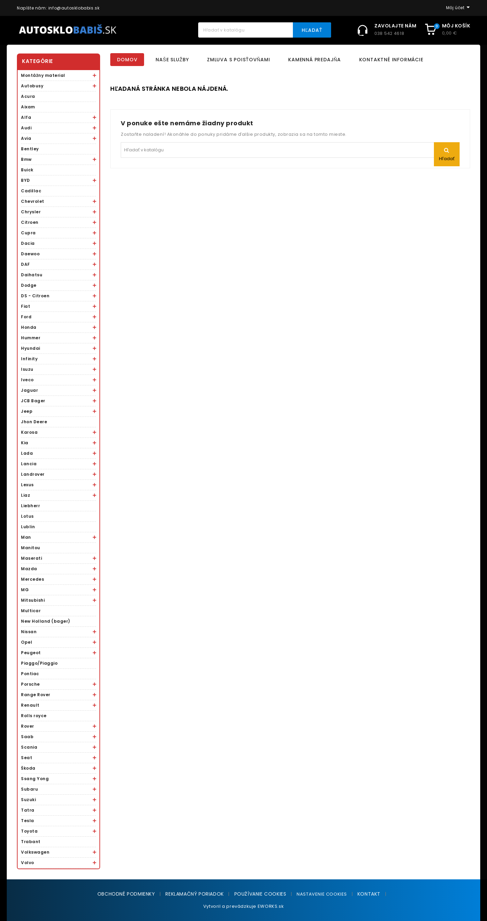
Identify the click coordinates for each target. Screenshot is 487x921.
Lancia (29, 464)
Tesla (27, 820)
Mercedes (32, 579)
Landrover (33, 474)
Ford (26, 317)
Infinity (29, 359)
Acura (28, 96)
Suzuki (28, 799)
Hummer (30, 338)
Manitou (30, 548)
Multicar (31, 611)
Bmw (26, 159)
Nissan (29, 632)
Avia (26, 138)
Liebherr (30, 506)
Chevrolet (32, 201)
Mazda (29, 569)
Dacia (28, 243)
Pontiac (30, 674)
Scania (29, 747)
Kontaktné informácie (391, 59)
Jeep (26, 411)
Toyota (29, 831)
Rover (27, 726)
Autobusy (32, 86)
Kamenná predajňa (314, 59)
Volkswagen (35, 852)
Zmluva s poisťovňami (238, 59)
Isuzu (27, 369)
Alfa (26, 117)
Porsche (30, 684)
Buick (27, 170)
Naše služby (172, 59)
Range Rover (35, 695)
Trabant (31, 841)
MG (25, 590)
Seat (26, 758)
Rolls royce (34, 716)
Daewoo (30, 254)
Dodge (29, 285)
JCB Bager (33, 401)
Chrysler (31, 212)
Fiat (25, 306)
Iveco (27, 380)
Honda (29, 327)
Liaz (25, 495)
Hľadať (312, 30)
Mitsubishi (33, 600)
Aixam (28, 107)
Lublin (28, 527)
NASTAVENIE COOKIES (322, 894)
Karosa (29, 432)
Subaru (29, 789)
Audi (26, 128)
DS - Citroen (35, 296)
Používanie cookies (260, 894)
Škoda (28, 768)
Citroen (30, 222)
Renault (30, 705)
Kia (24, 443)
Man (26, 537)
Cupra (28, 233)
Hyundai (30, 348)
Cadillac (31, 191)
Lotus (27, 516)
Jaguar (29, 390)
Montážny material (43, 75)
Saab (27, 737)
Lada (27, 453)
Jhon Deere (34, 422)
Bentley (30, 149)
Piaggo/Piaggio (39, 663)
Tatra (27, 810)
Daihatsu (31, 275)
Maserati (31, 558)
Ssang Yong (35, 778)
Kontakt (368, 894)
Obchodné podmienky (126, 894)
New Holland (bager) (45, 621)
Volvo (27, 862)
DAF (25, 264)
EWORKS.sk (271, 906)
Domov (127, 59)
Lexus (27, 485)
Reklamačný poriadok (194, 894)
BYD (25, 180)
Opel (26, 642)
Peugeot (31, 653)
